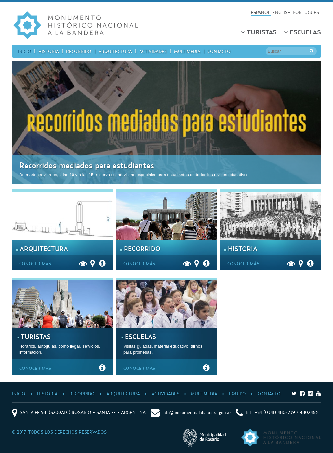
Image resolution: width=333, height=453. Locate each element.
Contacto (219, 51)
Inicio (24, 51)
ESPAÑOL (261, 12)
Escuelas (302, 32)
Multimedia (187, 51)
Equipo (237, 393)
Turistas (259, 32)
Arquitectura (115, 51)
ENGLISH (282, 12)
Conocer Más (36, 263)
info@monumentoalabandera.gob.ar (196, 412)
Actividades (153, 51)
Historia (48, 51)
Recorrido (78, 51)
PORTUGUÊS (306, 12)
